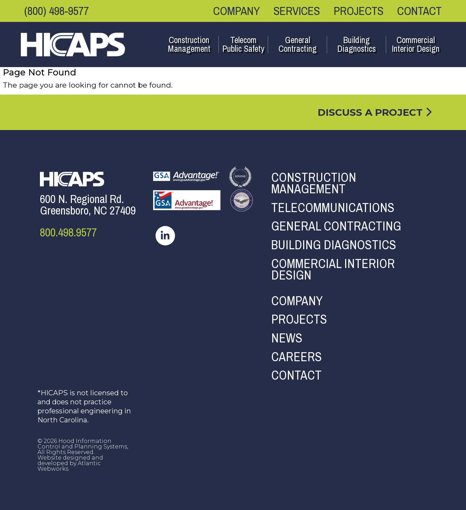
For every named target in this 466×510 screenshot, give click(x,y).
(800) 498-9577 (56, 10)
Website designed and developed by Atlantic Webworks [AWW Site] (70, 463)
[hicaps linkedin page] (165, 235)
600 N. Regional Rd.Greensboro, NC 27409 (88, 204)
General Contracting (297, 44)
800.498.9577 (68, 232)
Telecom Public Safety (243, 44)
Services (297, 10)
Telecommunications (332, 208)
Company (236, 10)
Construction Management (189, 44)
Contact (419, 10)
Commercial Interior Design (416, 44)
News (286, 338)
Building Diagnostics (356, 44)
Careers (296, 357)
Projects (358, 10)
